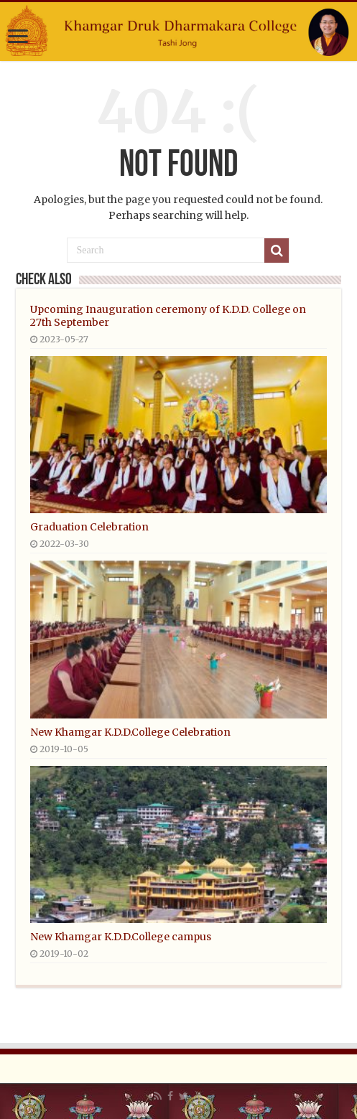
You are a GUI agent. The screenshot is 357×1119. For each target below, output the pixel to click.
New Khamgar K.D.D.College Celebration (130, 732)
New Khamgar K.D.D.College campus (120, 936)
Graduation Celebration (89, 526)
